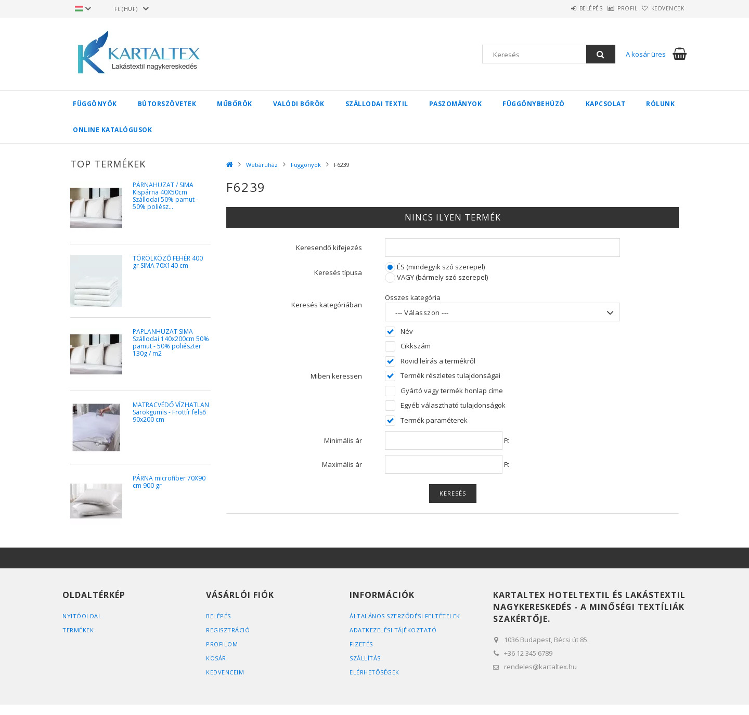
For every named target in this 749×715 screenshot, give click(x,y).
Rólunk (660, 103)
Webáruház (262, 164)
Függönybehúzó (533, 103)
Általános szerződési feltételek (405, 616)
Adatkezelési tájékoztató (393, 630)
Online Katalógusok (112, 129)
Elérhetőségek (374, 672)
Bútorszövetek (167, 103)
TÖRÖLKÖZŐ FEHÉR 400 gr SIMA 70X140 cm (168, 262)
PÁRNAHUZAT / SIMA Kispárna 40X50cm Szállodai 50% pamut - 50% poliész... (165, 196)
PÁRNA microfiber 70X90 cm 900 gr (169, 482)
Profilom (222, 644)
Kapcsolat (606, 103)
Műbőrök (234, 103)
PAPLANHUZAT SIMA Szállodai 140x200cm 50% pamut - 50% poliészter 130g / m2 (171, 343)
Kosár (216, 658)
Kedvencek (662, 8)
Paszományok (455, 103)
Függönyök (95, 103)
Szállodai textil (376, 103)
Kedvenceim (225, 672)
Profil (611, 8)
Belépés (564, 8)
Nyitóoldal (81, 616)
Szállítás (365, 658)
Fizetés (361, 644)
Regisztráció (228, 630)
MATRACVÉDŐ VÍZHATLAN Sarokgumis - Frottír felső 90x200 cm (171, 412)
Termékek (78, 630)
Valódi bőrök (299, 103)
